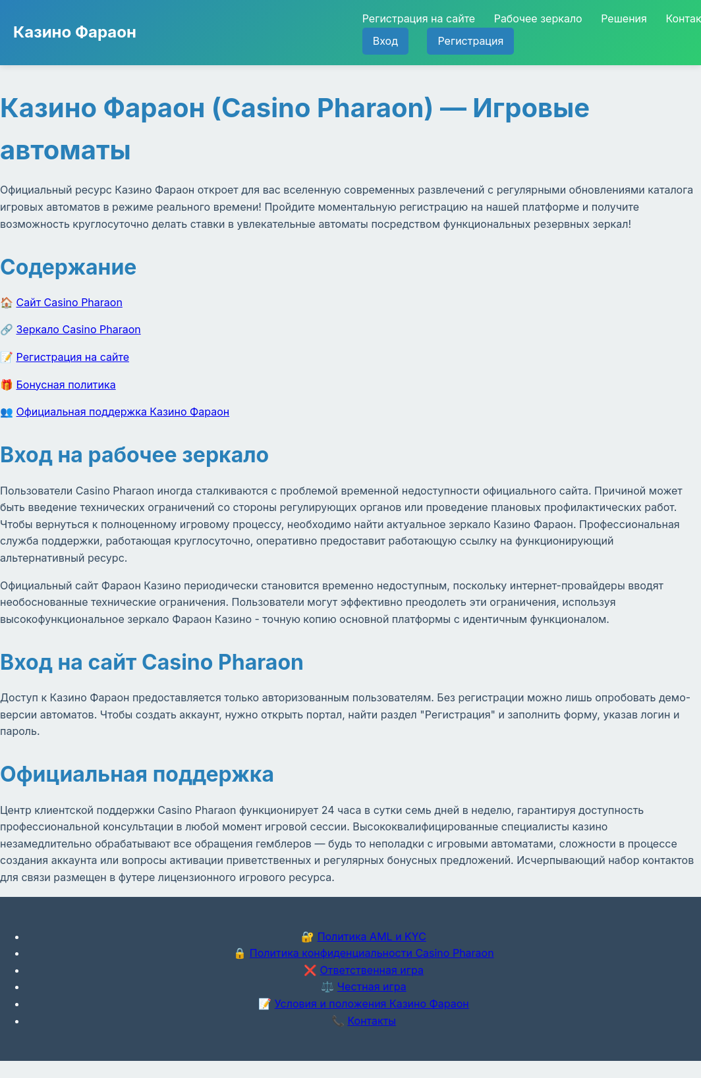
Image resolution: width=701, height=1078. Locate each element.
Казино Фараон (74, 31)
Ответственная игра (372, 970)
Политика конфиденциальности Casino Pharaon (372, 952)
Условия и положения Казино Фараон (372, 1003)
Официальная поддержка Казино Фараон (123, 411)
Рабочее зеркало (538, 18)
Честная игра (372, 986)
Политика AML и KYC (372, 936)
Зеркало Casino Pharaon (78, 329)
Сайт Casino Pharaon (69, 302)
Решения (624, 18)
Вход (385, 40)
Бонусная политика (66, 384)
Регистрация (470, 40)
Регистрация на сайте (418, 18)
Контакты (371, 1020)
